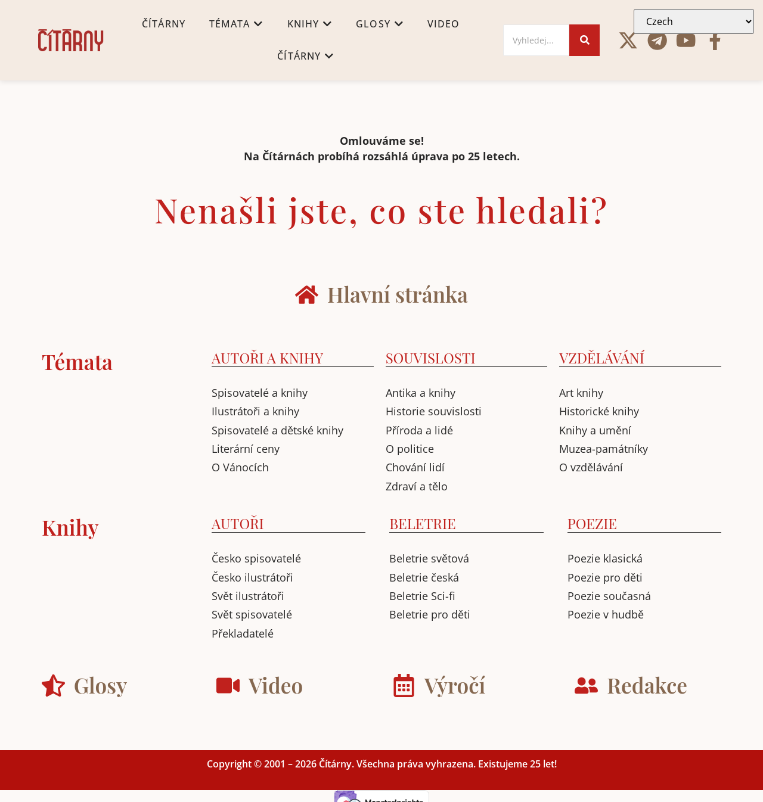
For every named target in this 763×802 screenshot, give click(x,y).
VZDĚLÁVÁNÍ (601, 357)
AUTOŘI (238, 523)
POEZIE (592, 523)
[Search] (536, 40)
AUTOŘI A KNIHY (267, 357)
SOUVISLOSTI (431, 357)
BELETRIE (422, 523)
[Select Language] (694, 21)
